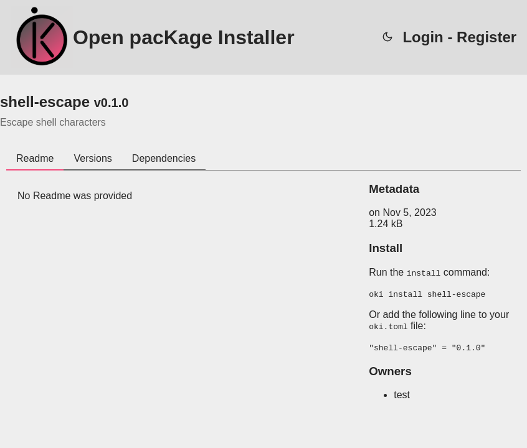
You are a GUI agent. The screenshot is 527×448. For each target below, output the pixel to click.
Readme (35, 158)
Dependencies (164, 158)
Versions (93, 158)
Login (422, 37)
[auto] (387, 37)
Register (486, 37)
